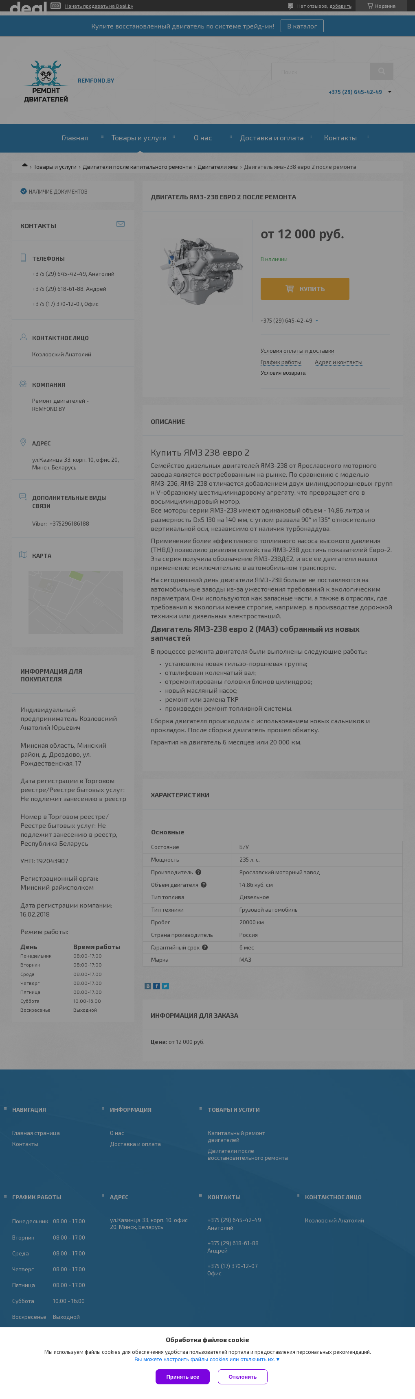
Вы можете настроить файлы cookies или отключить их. (204, 1359)
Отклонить (242, 1377)
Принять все (182, 1377)
